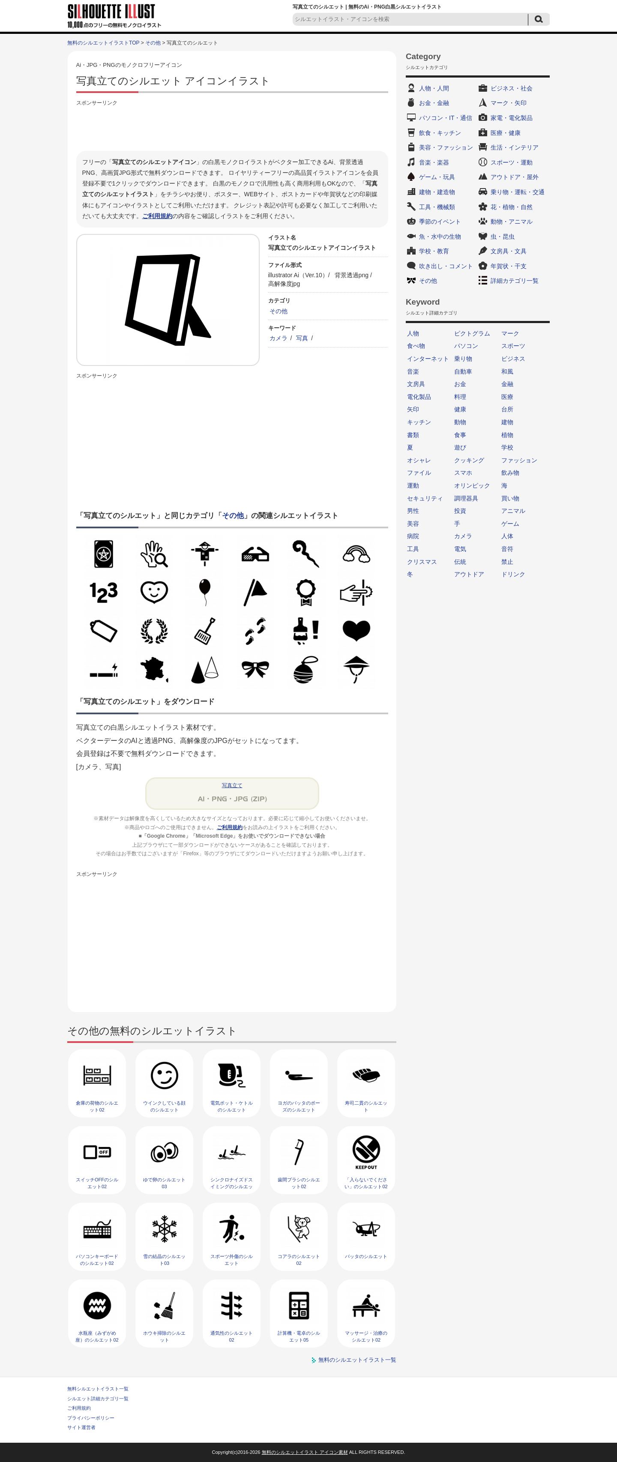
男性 (413, 510)
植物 (507, 434)
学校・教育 (434, 251)
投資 (460, 510)
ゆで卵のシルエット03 (164, 1183)
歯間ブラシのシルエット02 (299, 1183)
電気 (460, 548)
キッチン (419, 422)
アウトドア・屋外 (515, 177)
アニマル (513, 510)
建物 (507, 422)
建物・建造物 (437, 192)
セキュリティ (425, 498)
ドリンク (513, 574)
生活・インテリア (515, 147)
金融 (507, 383)
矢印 (413, 409)
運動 (413, 485)
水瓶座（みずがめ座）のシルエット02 (96, 1336)
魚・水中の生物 (440, 236)
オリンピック (472, 485)
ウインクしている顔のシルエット (164, 1106)
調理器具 (466, 498)
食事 (460, 434)
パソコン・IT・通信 (445, 117)
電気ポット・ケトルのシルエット (231, 1106)
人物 (413, 333)
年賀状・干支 (509, 266)
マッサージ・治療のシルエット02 (366, 1336)
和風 (507, 371)
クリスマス (422, 561)
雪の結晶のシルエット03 (164, 1259)
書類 (413, 434)
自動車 (463, 371)
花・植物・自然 (512, 207)
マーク (510, 333)
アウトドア (469, 574)
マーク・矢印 (509, 102)
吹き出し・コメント (446, 266)
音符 (507, 548)
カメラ (279, 338)
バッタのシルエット (366, 1256)
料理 (460, 396)
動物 (460, 422)
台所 (507, 409)
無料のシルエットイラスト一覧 (357, 1360)
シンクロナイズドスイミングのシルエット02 (231, 1186)
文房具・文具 (509, 251)
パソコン (466, 345)
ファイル (419, 472)
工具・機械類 (437, 207)
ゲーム (510, 523)
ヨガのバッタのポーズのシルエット (299, 1106)
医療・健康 (506, 132)
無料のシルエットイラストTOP (103, 43)
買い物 (510, 498)
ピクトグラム (472, 333)
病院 (413, 536)
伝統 (460, 561)
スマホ (463, 472)
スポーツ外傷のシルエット (231, 1259)
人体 (507, 536)
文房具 (416, 383)
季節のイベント (440, 221)
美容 (413, 523)
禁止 (507, 561)
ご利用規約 (157, 216)
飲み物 (510, 472)
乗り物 (463, 358)
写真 (302, 338)
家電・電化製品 (512, 117)
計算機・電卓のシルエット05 (299, 1336)
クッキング (469, 460)
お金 (460, 383)
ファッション (519, 460)
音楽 (413, 371)
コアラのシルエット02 (299, 1259)
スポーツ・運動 (512, 162)
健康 (460, 409)
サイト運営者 (81, 1427)
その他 (153, 43)
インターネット (428, 358)
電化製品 (419, 396)
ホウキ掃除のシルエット (164, 1336)
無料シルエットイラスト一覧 (98, 1388)
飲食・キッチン (440, 132)
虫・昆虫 (503, 236)
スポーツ (513, 345)
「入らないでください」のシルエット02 (365, 1183)
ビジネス (513, 358)
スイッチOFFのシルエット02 (97, 1183)
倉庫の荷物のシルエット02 (97, 1106)
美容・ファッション (446, 147)
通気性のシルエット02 (231, 1336)
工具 (413, 548)
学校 (507, 447)
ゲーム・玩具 (437, 177)
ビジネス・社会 (512, 88)
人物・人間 (434, 88)
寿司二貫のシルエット (366, 1106)
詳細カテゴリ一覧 (515, 280)
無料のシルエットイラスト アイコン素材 (305, 1452)
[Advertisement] (232, 127)
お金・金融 (434, 102)
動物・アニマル (512, 221)
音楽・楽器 (434, 162)
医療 (507, 396)
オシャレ (419, 460)
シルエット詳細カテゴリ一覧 (98, 1398)
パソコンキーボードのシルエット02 (97, 1259)
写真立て (232, 785)
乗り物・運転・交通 (518, 192)
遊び (460, 447)
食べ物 (416, 345)
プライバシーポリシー (90, 1417)
